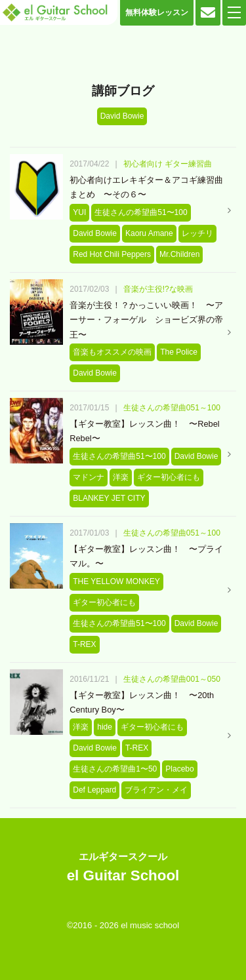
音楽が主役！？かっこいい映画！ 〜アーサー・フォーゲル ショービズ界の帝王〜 (146, 320)
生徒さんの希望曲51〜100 (140, 212)
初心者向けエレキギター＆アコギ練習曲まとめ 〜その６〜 (146, 187)
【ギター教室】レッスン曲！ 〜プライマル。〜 (146, 556)
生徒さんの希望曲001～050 (171, 679)
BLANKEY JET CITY (109, 498)
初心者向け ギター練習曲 (167, 163)
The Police (178, 352)
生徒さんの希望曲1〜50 (115, 769)
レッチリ (197, 233)
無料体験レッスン (156, 12)
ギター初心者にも (168, 477)
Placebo (179, 769)
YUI (79, 212)
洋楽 (121, 477)
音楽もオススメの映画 (112, 352)
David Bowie (95, 233)
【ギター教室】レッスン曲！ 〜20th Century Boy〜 (142, 702)
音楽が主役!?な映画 (158, 289)
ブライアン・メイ (156, 789)
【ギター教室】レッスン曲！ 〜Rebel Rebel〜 (144, 431)
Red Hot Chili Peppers (112, 254)
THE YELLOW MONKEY (116, 581)
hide (104, 727)
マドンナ (88, 477)
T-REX (84, 644)
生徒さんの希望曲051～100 (171, 407)
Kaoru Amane (149, 233)
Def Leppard (94, 789)
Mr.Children (179, 254)
